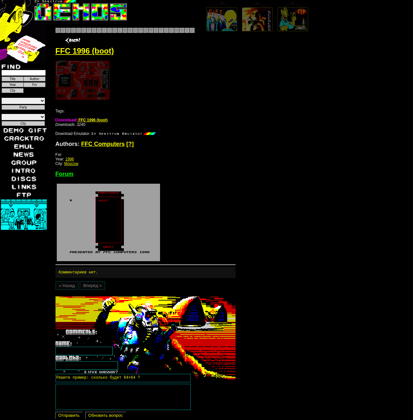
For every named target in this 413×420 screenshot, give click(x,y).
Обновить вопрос (105, 416)
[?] (130, 144)
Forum (64, 174)
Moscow (71, 163)
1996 (69, 159)
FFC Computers (103, 144)
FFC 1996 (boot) (81, 120)
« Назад (67, 286)
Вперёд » (92, 286)
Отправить (69, 416)
